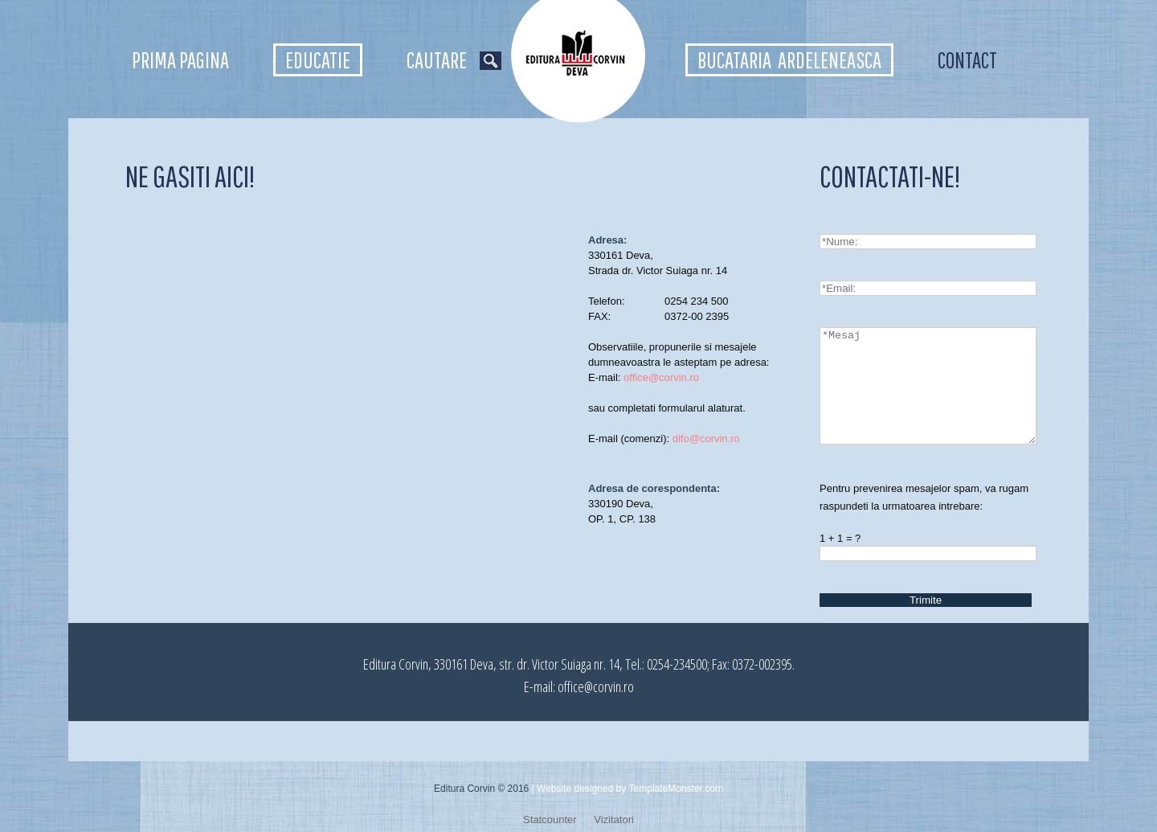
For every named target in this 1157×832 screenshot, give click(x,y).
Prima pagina (180, 60)
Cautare (454, 60)
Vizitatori (614, 820)
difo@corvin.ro (706, 438)
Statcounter (550, 820)
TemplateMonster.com (676, 788)
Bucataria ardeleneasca (789, 60)
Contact (967, 60)
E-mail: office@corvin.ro (579, 686)
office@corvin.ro (661, 377)
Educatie (318, 60)
